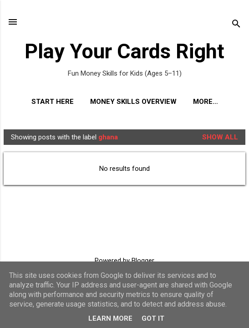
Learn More (110, 318)
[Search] (236, 25)
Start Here (52, 101)
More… (205, 101)
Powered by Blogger (124, 260)
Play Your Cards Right (124, 51)
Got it (153, 318)
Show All (220, 137)
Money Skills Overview (133, 101)
